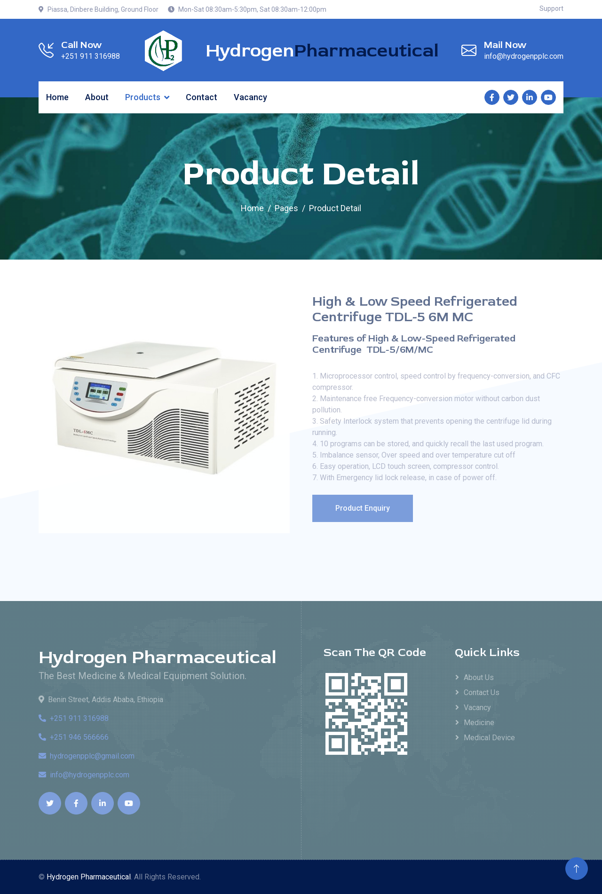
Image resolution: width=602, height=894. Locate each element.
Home (57, 97)
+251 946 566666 (74, 737)
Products (142, 97)
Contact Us (481, 692)
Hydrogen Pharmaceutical (158, 657)
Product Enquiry (364, 508)
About (97, 97)
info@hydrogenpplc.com (84, 774)
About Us (479, 677)
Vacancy (250, 97)
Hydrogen (322, 51)
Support (551, 8)
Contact (201, 97)
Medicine (479, 722)
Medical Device (489, 737)
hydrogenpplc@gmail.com (87, 756)
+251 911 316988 (74, 718)
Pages (286, 208)
